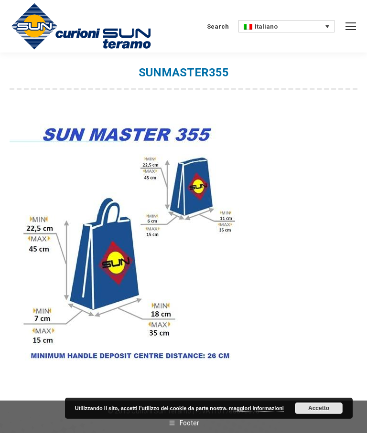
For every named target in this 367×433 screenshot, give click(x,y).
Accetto (318, 408)
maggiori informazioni (256, 408)
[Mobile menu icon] (350, 26)
